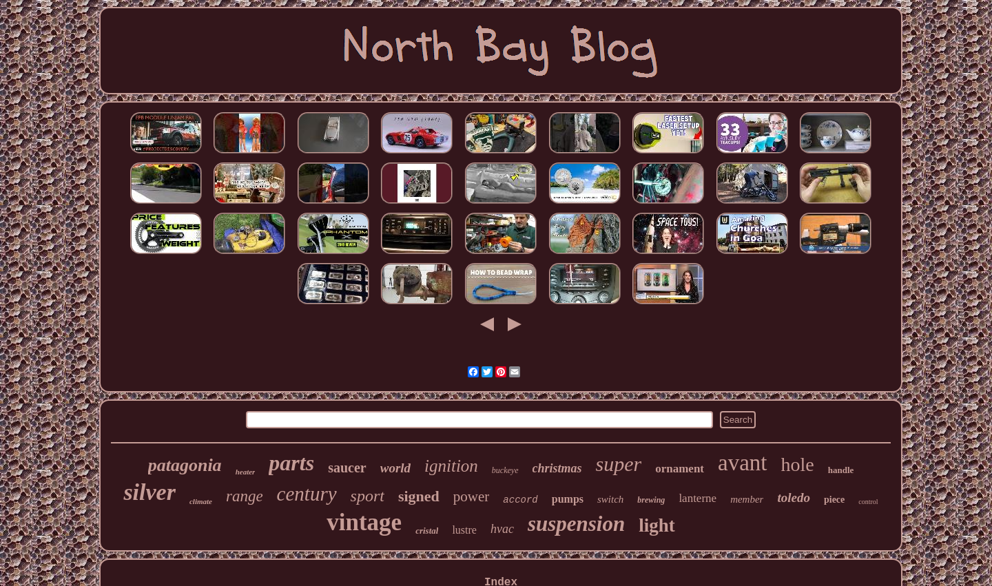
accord (520, 499)
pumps (567, 499)
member (746, 499)
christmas (557, 468)
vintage (364, 522)
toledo (793, 497)
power (471, 496)
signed (419, 496)
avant (742, 462)
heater (246, 472)
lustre (464, 530)
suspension (576, 524)
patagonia (185, 465)
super (619, 463)
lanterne (697, 498)
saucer (347, 467)
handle (841, 470)
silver (149, 492)
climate (200, 501)
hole (797, 464)
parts (291, 462)
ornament (679, 468)
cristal (426, 530)
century (307, 494)
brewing (651, 500)
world (395, 468)
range (244, 496)
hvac (502, 529)
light (657, 525)
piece (834, 499)
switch (610, 499)
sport (367, 496)
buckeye (505, 470)
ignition (451, 466)
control (868, 501)
